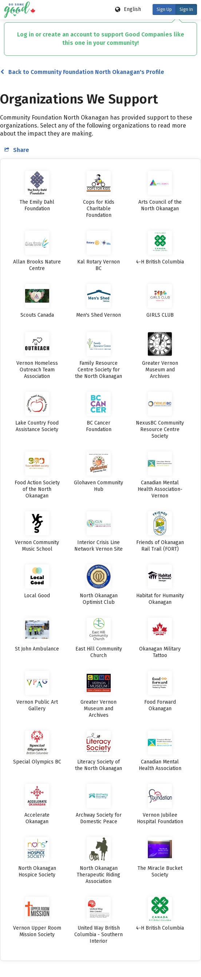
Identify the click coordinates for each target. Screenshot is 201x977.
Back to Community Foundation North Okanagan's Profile (82, 72)
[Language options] (128, 9)
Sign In (186, 9)
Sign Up (164, 9)
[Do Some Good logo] (18, 9)
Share (16, 149)
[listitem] (37, 191)
